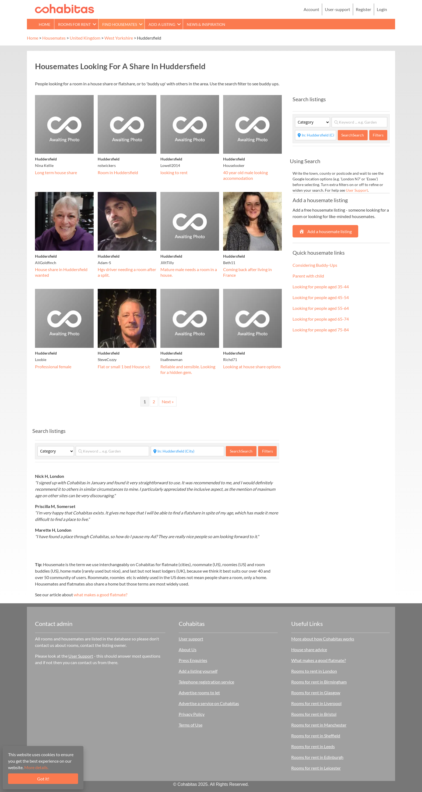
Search (241, 451)
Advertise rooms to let (199, 692)
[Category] (55, 451)
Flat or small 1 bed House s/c (124, 366)
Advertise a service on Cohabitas (209, 703)
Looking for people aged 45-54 (321, 297)
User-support (337, 9)
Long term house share (56, 172)
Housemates (54, 37)
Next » (168, 401)
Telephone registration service (206, 681)
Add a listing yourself (198, 671)
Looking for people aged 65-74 (321, 318)
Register (363, 9)
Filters (267, 451)
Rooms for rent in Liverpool (316, 703)
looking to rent (174, 172)
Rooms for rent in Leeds (313, 746)
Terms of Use (190, 724)
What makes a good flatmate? (318, 660)
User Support (357, 190)
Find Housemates (119, 24)
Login (382, 9)
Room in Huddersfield (118, 172)
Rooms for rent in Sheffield (315, 735)
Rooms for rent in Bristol (313, 714)
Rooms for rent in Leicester (316, 767)
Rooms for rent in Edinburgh (317, 757)
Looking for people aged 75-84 (321, 329)
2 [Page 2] (154, 401)
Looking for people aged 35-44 (321, 286)
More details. (36, 767)
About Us (187, 649)
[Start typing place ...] (187, 451)
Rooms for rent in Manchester (318, 724)
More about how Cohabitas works (322, 638)
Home (44, 24)
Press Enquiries (193, 660)
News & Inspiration (206, 24)
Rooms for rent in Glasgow (315, 692)
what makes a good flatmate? (100, 594)
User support (191, 638)
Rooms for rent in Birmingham (319, 681)
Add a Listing (162, 24)
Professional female (53, 366)
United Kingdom (85, 37)
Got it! (43, 778)
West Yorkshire (118, 37)
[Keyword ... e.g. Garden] (112, 451)
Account (311, 9)
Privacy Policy (192, 714)
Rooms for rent (74, 24)
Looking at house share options (252, 366)
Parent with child (308, 275)
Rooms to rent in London (314, 671)
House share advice (309, 649)
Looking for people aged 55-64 (321, 308)
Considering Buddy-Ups (315, 265)
